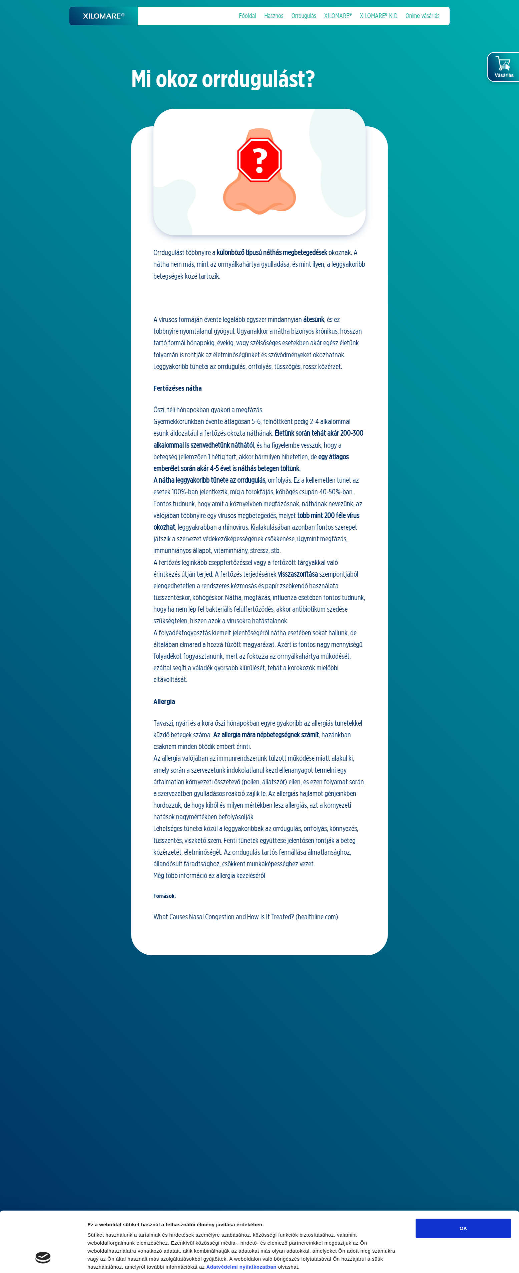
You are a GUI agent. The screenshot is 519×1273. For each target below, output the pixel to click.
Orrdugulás (304, 16)
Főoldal (247, 16)
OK (463, 1176)
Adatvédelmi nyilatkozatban (241, 1215)
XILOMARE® (338, 16)
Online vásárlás (423, 16)
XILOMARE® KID (379, 16)
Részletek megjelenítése (116, 1260)
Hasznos (274, 16)
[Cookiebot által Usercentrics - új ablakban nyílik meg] (43, 1260)
